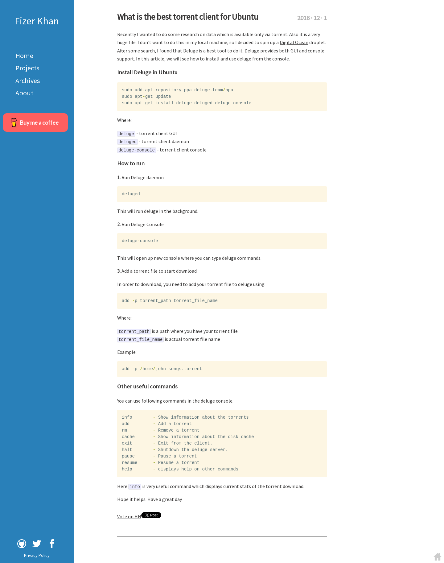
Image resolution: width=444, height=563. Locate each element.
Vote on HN (129, 516)
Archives (27, 80)
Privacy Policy (37, 555)
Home (24, 55)
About (24, 93)
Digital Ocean (294, 42)
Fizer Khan (37, 21)
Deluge (190, 51)
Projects (27, 68)
